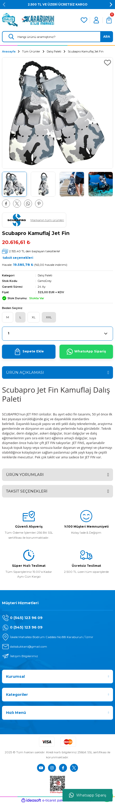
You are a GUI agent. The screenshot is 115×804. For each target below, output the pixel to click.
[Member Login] (96, 20)
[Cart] (109, 20)
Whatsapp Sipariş (87, 795)
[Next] (111, 5)
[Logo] (28, 20)
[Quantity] (57, 334)
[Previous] (4, 5)
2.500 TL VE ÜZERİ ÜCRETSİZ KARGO (58, 4)
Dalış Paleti (45, 275)
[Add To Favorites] (107, 62)
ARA (106, 36)
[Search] (57, 36)
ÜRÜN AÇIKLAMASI (25, 372)
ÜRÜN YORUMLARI (25, 474)
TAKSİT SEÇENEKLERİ (27, 491)
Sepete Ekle (29, 351)
